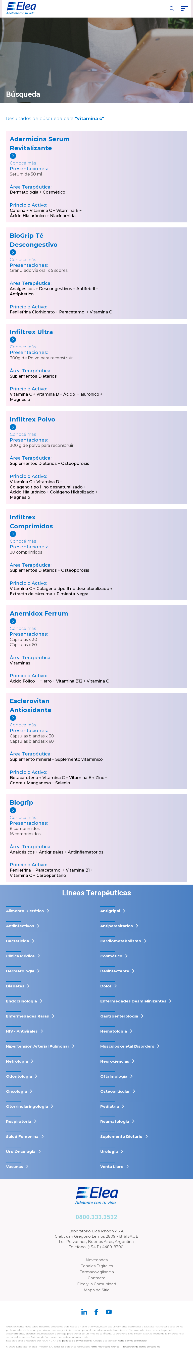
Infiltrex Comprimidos (31, 522)
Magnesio (20, 399)
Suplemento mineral (30, 759)
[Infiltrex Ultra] (44, 343)
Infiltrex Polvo (32, 419)
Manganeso (39, 783)
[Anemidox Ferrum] (44, 625)
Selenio (62, 783)
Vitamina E (67, 210)
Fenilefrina (20, 870)
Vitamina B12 (69, 681)
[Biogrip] (44, 814)
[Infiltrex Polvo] (44, 431)
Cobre (16, 783)
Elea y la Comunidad (96, 1284)
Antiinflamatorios (86, 852)
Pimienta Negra (72, 593)
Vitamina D (47, 394)
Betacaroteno (24, 777)
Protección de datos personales (140, 1346)
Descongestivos (55, 288)
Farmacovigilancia (96, 1271)
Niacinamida (63, 215)
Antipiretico (22, 294)
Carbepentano (51, 875)
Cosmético (54, 192)
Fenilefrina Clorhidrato (32, 312)
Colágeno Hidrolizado (72, 492)
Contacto (97, 1278)
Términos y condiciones (104, 1346)
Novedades (97, 1259)
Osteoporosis (75, 463)
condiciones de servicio (132, 1340)
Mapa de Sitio (97, 1290)
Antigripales (51, 852)
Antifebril (85, 288)
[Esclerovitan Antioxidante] (44, 721)
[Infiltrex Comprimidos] (44, 537)
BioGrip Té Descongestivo (34, 240)
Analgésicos (22, 288)
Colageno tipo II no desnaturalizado (46, 487)
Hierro (45, 681)
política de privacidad (75, 1340)
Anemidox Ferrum (39, 613)
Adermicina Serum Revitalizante (40, 143)
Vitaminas (20, 663)
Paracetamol (72, 312)
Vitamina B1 (78, 870)
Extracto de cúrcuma (31, 593)
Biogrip (21, 802)
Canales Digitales (96, 1265)
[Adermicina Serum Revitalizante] (44, 159)
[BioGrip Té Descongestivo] (44, 256)
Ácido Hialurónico (28, 215)
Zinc (99, 777)
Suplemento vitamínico (79, 759)
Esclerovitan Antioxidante (31, 705)
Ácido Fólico (22, 681)
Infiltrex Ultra (31, 331)
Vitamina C (41, 210)
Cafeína (17, 210)
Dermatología (24, 192)
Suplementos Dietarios (33, 376)
